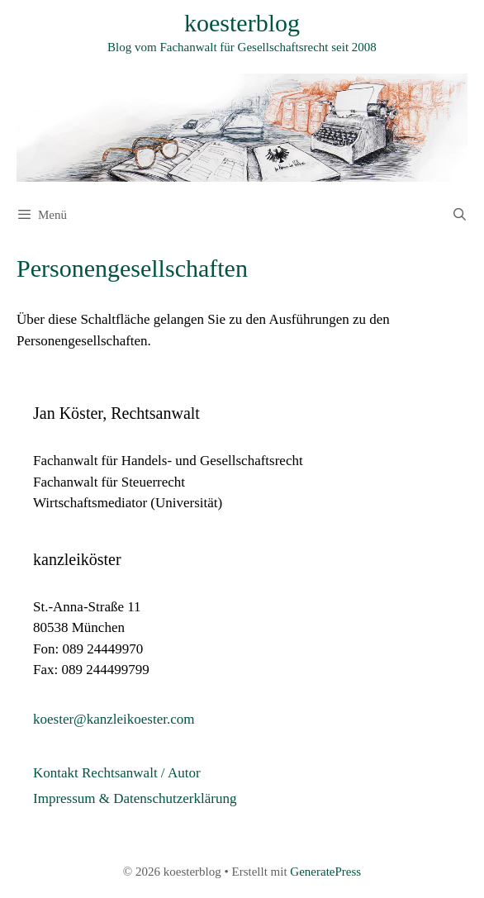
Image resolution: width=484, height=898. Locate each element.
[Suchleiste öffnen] (459, 215)
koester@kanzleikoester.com (114, 719)
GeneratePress (325, 871)
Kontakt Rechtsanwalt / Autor (117, 773)
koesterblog (242, 22)
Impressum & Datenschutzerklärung (134, 798)
